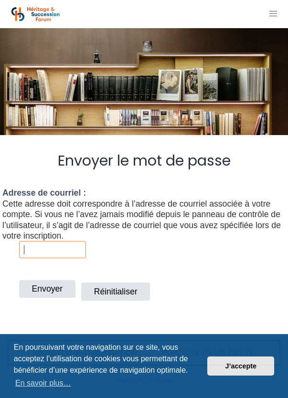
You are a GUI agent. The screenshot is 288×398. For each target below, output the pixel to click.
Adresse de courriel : (44, 193)
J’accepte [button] (240, 366)
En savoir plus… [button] (43, 383)
